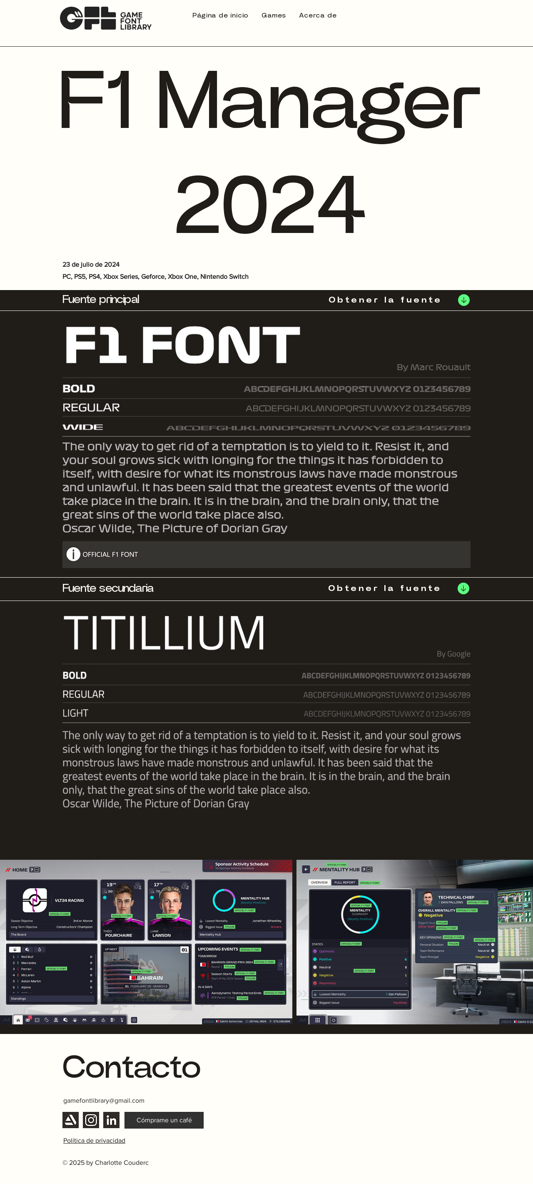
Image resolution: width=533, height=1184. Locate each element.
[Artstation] (70, 1120)
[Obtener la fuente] (374, 300)
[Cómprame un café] (164, 1120)
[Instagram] (91, 1120)
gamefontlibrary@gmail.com (103, 1100)
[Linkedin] (111, 1120)
